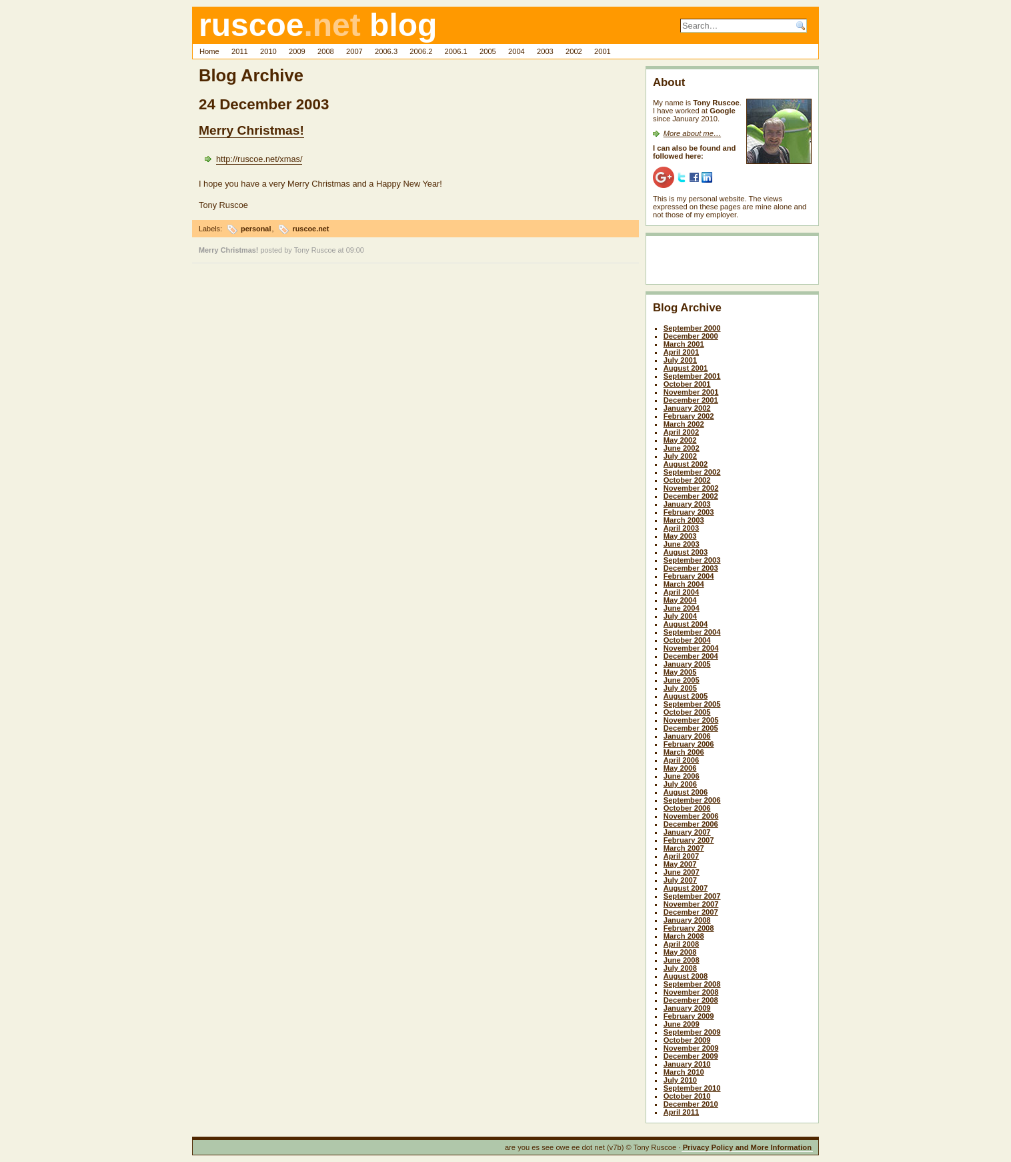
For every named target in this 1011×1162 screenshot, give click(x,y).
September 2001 (692, 376)
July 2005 (680, 688)
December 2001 (691, 400)
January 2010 (687, 1064)
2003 (545, 51)
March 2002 (684, 424)
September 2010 (692, 1088)
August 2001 (686, 368)
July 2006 (680, 784)
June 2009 (682, 1024)
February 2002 (689, 416)
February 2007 (689, 840)
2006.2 (420, 51)
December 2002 (691, 496)
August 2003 (686, 552)
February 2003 (689, 512)
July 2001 (680, 360)
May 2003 (680, 536)
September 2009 (692, 1032)
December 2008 (691, 1000)
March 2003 (684, 520)
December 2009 (691, 1056)
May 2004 (680, 600)
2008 (325, 51)
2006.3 (386, 51)
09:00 (355, 250)
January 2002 (687, 408)
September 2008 (692, 984)
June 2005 (682, 680)
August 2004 (686, 624)
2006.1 (456, 51)
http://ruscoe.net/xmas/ (259, 159)
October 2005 (687, 712)
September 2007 (692, 896)
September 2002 (692, 472)
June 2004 (682, 608)
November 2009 (691, 1048)
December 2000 (691, 336)
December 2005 (691, 728)
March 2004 (684, 584)
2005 (487, 51)
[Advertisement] (731, 263)
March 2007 (684, 848)
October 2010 (687, 1096)
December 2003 (691, 568)
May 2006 (680, 768)
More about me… (692, 133)
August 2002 (686, 464)
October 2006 (687, 808)
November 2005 (691, 720)
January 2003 (687, 504)
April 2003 (681, 528)
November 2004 (691, 648)
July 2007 (680, 880)
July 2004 (680, 616)
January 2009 (687, 1008)
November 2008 (691, 992)
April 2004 (681, 592)
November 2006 (691, 816)
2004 (516, 51)
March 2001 (684, 344)
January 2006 (687, 736)
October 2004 (687, 640)
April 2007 (681, 856)
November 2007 (691, 904)
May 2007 (680, 864)
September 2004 (692, 632)
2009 (297, 51)
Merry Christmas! (251, 130)
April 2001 (681, 352)
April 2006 (681, 760)
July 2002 (680, 456)
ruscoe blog (318, 25)
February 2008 (689, 928)
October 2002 (687, 480)
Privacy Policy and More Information (747, 1147)
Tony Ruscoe (315, 250)
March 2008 (684, 936)
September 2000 (692, 328)
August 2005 (686, 696)
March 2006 (684, 752)
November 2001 (691, 392)
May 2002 (680, 440)
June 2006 (682, 776)
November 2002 (691, 488)
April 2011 (681, 1112)
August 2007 (686, 888)
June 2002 (682, 448)
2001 (602, 51)
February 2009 (689, 1016)
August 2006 (686, 792)
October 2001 (687, 384)
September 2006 (692, 800)
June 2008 (682, 960)
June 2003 (682, 544)
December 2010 (691, 1104)
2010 (268, 51)
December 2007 (691, 912)
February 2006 (689, 744)
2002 (574, 51)
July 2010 (680, 1080)
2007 (354, 51)
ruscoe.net (310, 229)
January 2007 (687, 832)
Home (209, 51)
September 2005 (692, 704)
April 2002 (681, 432)
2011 (239, 51)
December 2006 (691, 824)
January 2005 (687, 664)
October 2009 (687, 1040)
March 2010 (684, 1072)
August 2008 (686, 976)
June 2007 (682, 872)
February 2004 (689, 576)
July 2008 (680, 968)
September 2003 (692, 560)
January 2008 (687, 920)
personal (256, 229)
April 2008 (681, 944)
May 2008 (680, 952)
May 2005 (680, 672)
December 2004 (691, 656)
